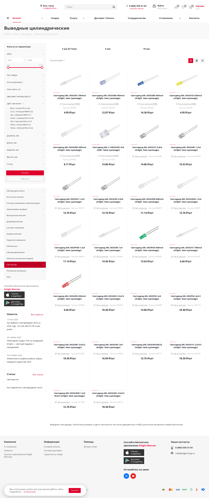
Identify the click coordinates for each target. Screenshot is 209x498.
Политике (31, 491)
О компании (10, 446)
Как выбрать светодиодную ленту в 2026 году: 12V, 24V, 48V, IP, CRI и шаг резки (23, 326)
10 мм (146, 48)
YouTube (133, 476)
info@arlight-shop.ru (185, 453)
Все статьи (38, 374)
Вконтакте (126, 476)
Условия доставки (53, 450)
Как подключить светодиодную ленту (24, 387)
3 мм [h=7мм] (69, 48)
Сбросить (25, 179)
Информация (51, 441)
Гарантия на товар (53, 454)
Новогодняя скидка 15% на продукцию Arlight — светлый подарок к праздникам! (25, 343)
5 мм (108, 48)
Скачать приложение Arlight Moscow (18, 455)
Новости (8, 450)
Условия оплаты (52, 446)
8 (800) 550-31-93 (137, 6)
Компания (10, 441)
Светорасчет (13, 379)
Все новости (37, 314)
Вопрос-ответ (90, 446)
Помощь (89, 441)
